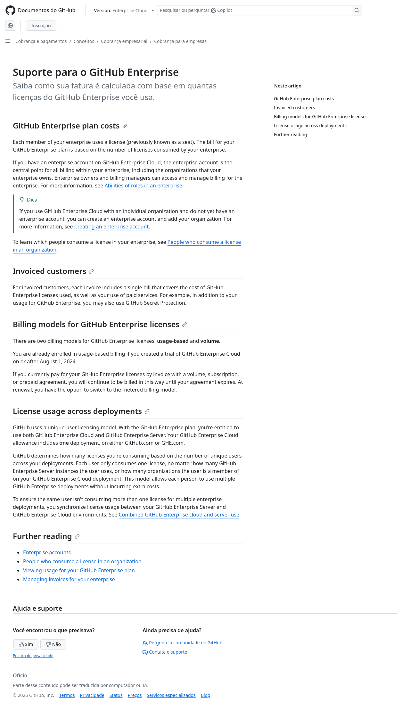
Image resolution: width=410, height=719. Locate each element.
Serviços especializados (171, 695)
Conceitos (84, 41)
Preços (135, 695)
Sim (26, 644)
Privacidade (92, 695)
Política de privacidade (33, 655)
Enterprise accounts (47, 552)
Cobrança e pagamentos (41, 41)
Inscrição (41, 25)
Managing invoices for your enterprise (69, 579)
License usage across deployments (81, 411)
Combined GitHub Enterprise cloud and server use (179, 514)
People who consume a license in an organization (82, 561)
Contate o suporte (165, 652)
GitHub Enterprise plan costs (70, 125)
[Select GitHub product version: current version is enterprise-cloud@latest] (124, 10)
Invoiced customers (53, 271)
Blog (205, 695)
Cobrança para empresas (180, 41)
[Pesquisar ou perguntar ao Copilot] (259, 10)
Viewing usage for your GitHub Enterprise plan (79, 570)
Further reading (46, 536)
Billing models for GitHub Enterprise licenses (100, 324)
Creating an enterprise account (111, 226)
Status (116, 695)
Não (53, 644)
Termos (67, 695)
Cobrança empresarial (124, 41)
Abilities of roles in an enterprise (143, 185)
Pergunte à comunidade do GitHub (182, 643)
